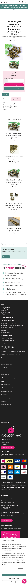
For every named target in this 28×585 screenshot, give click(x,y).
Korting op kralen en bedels (7, 388)
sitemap (19, 582)
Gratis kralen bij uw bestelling (8, 377)
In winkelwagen (14, 85)
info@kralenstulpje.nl (9, 320)
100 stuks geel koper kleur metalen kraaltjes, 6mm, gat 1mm (14, 136)
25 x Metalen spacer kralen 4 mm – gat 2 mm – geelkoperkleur (14, 159)
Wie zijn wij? (3, 500)
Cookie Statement (5, 374)
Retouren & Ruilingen (6, 398)
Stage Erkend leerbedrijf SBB (8, 502)
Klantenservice (4, 361)
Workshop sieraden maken (7, 408)
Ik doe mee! (6, 257)
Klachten (3, 381)
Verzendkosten (4, 401)
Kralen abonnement (6, 520)
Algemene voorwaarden (6, 364)
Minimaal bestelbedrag (6, 391)
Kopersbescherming (5, 384)
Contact (2, 371)
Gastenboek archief (5, 552)
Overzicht (5, 94)
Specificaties (16, 99)
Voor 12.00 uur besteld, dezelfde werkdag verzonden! (14, 7)
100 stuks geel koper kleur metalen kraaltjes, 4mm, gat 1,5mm (14, 182)
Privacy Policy (4, 394)
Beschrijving (6, 99)
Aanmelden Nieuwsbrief (7, 447)
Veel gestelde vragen (6, 404)
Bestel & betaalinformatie (7, 367)
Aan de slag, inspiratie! (6, 498)
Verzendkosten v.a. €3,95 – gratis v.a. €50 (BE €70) (13, 5)
